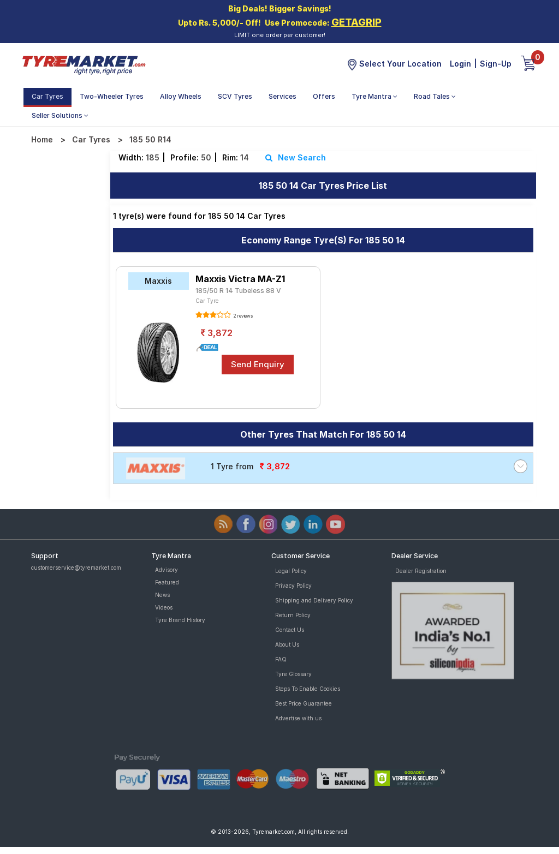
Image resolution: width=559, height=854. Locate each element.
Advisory (166, 569)
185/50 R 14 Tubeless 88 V (238, 290)
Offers (324, 96)
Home (42, 139)
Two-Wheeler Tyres (112, 96)
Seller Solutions (60, 115)
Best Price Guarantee (303, 703)
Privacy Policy (293, 585)
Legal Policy (291, 571)
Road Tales (435, 96)
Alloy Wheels (180, 96)
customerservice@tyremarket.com (76, 567)
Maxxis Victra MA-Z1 (240, 278)
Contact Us (289, 629)
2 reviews (243, 316)
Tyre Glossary (293, 674)
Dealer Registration (421, 571)
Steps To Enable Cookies (307, 688)
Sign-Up (496, 63)
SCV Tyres (235, 96)
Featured (167, 582)
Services (282, 96)
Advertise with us (298, 718)
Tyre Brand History (180, 620)
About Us (287, 644)
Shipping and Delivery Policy (314, 600)
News (162, 595)
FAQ (281, 659)
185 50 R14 (150, 139)
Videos (164, 607)
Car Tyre (207, 300)
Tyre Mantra (374, 96)
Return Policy (293, 615)
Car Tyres (47, 96)
